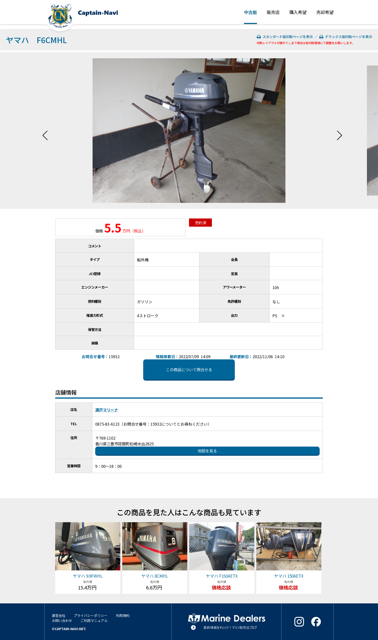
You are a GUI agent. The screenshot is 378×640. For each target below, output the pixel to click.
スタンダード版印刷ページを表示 (285, 36)
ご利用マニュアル (94, 620)
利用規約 (122, 615)
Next (339, 130)
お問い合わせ (62, 620)
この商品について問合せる (189, 369)
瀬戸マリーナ (106, 410)
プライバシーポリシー (91, 615)
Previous (45, 130)
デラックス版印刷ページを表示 (345, 36)
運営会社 (58, 615)
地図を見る (207, 451)
